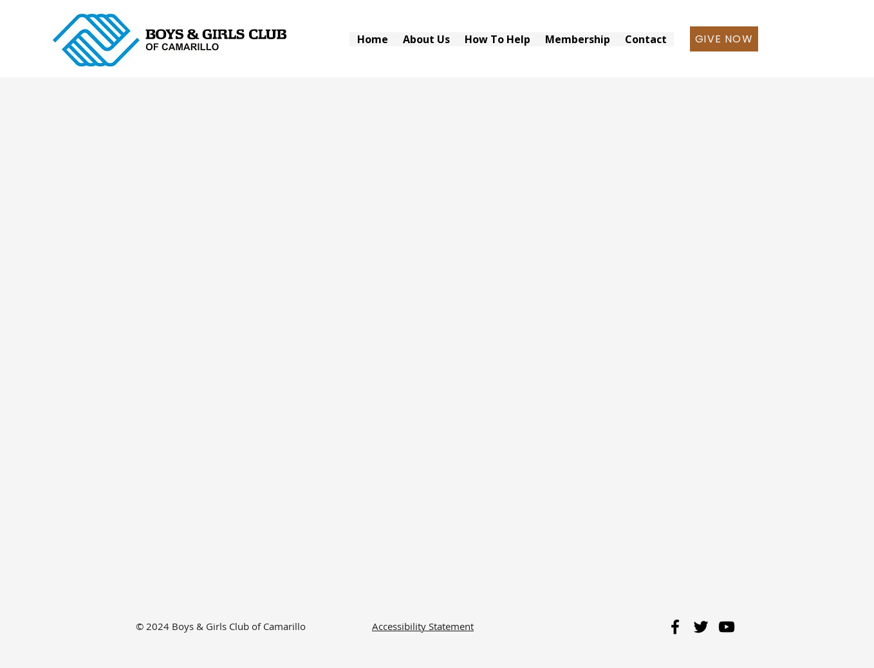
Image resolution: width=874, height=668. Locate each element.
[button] (426, 39)
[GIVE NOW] (724, 38)
